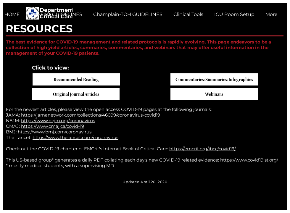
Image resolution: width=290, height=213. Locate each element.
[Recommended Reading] (76, 79)
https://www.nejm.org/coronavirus (58, 120)
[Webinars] (214, 94)
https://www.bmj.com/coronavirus (54, 132)
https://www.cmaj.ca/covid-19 (52, 126)
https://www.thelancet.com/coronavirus (75, 137)
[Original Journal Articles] (76, 94)
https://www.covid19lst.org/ (249, 160)
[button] (127, 14)
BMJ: (12, 132)
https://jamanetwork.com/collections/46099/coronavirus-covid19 (90, 115)
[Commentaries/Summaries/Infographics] (214, 79)
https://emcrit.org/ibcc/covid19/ (202, 148)
